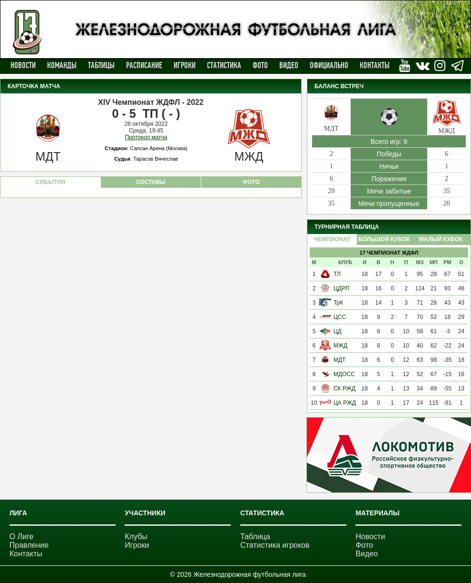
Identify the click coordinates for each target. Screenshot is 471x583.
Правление (29, 545)
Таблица (255, 536)
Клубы (136, 536)
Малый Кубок (440, 239)
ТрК (338, 302)
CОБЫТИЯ (51, 182)
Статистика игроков (275, 545)
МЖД (340, 345)
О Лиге (22, 536)
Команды (62, 65)
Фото (260, 65)
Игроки (185, 65)
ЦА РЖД (345, 402)
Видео (288, 65)
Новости (23, 65)
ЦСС (340, 317)
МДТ (339, 360)
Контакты (375, 65)
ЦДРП (342, 288)
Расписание (144, 65)
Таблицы (101, 65)
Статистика (224, 65)
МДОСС (344, 374)
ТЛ (337, 274)
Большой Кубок (384, 239)
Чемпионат (332, 239)
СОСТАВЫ (151, 182)
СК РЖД (344, 388)
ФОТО (251, 182)
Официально (329, 65)
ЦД (338, 331)
